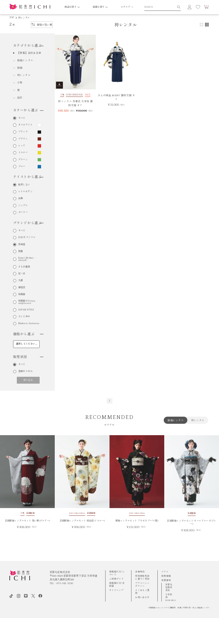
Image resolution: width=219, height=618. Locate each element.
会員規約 (140, 571)
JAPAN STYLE (26, 310)
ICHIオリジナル (27, 237)
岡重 (20, 251)
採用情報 (166, 576)
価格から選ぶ (28, 334)
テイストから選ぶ (28, 177)
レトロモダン (25, 192)
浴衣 (20, 97)
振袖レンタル (25, 60)
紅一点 (21, 274)
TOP (11, 17)
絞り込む (28, 380)
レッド (21, 146)
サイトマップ (116, 590)
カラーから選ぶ (28, 110)
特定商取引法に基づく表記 (142, 577)
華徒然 (21, 288)
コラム (165, 571)
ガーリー (23, 212)
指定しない (24, 185)
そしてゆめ (24, 317)
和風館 (21, 294)
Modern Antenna (28, 323)
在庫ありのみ (25, 371)
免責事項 (166, 580)
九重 (20, 280)
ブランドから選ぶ (28, 223)
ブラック (23, 132)
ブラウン (23, 139)
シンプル (23, 205)
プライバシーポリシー (142, 584)
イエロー (23, 153)
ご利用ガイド (116, 579)
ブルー (21, 166)
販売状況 (28, 357)
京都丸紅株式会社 (169, 587)
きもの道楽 (24, 267)
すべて (21, 118)
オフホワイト (25, 125)
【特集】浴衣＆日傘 (29, 53)
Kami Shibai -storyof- (26, 259)
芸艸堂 (21, 244)
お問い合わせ (142, 597)
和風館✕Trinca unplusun (26, 302)
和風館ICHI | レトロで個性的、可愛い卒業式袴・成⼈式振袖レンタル (179, 608)
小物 (20, 82)
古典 (20, 198)
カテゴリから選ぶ (28, 46)
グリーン (23, 160)
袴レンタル (24, 18)
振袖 (20, 67)
